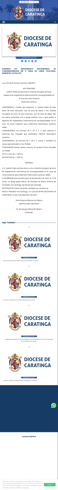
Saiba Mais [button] (25, 488)
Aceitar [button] (50, 484)
